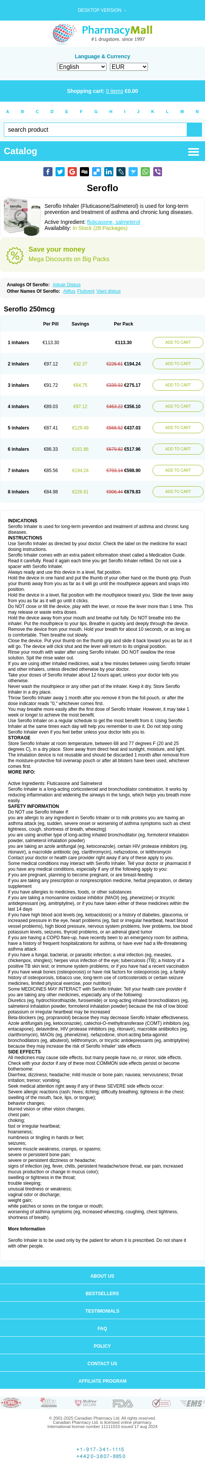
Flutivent (85, 291)
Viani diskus (108, 291)
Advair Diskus (67, 284)
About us (102, 1276)
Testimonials (102, 1311)
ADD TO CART (178, 342)
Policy (102, 1346)
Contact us (102, 1363)
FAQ (102, 1328)
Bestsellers (102, 1293)
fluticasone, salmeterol (113, 222)
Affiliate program (102, 1381)
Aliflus (69, 291)
